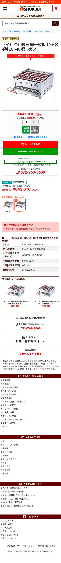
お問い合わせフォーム (30, 341)
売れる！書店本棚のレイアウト (16, 488)
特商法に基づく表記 (46, 546)
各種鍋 (5, 455)
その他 (5, 426)
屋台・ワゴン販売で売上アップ (16, 498)
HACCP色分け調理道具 (12, 502)
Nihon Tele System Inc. (31, 551)
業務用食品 (7, 398)
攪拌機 (5, 448)
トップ (5, 31)
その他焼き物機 (41, 31)
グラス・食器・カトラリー (14, 401)
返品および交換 (9, 531)
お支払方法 (7, 527)
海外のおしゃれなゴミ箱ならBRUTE (18, 505)
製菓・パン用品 (9, 390)
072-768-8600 (33, 172)
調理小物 (6, 469)
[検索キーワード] (27, 23)
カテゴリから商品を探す (30, 15)
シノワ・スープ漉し (11, 444)
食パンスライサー (10, 459)
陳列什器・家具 (9, 394)
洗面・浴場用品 (9, 405)
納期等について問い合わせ (30, 151)
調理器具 (6, 383)
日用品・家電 (8, 412)
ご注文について (9, 520)
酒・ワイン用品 (9, 415)
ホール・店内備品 (10, 387)
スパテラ (6, 466)
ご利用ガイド (30, 516)
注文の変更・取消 (10, 534)
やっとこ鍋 (7, 452)
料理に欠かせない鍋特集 (13, 491)
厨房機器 (16, 31)
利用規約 (11, 546)
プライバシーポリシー (26, 546)
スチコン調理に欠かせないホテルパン (19, 495)
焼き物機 (27, 31)
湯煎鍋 (5, 473)
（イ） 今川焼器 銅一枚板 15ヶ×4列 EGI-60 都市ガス (15, 302)
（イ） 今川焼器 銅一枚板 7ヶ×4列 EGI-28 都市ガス (46, 302)
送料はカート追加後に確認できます (30, 137)
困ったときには (9, 538)
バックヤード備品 (10, 408)
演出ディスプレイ (10, 422)
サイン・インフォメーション (15, 419)
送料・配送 (7, 524)
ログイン (5, 2)
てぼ (4, 462)
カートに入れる (30, 144)
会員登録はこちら (46, 2)
